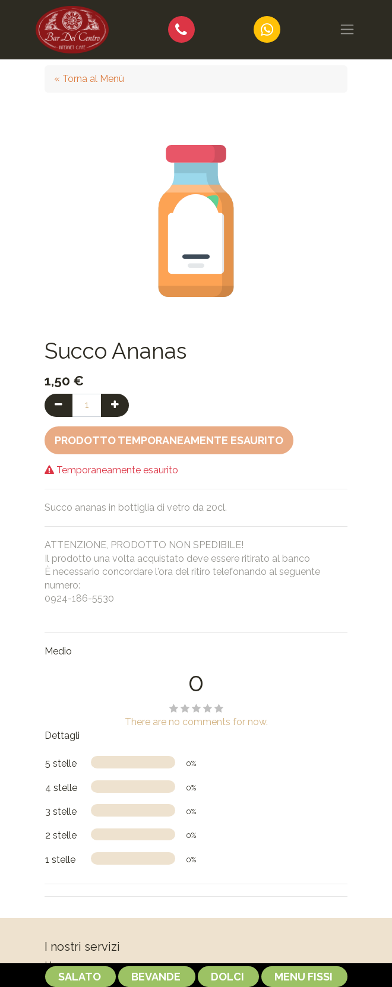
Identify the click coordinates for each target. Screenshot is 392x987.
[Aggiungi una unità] (115, 405)
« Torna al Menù (89, 78)
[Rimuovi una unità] (58, 405)
